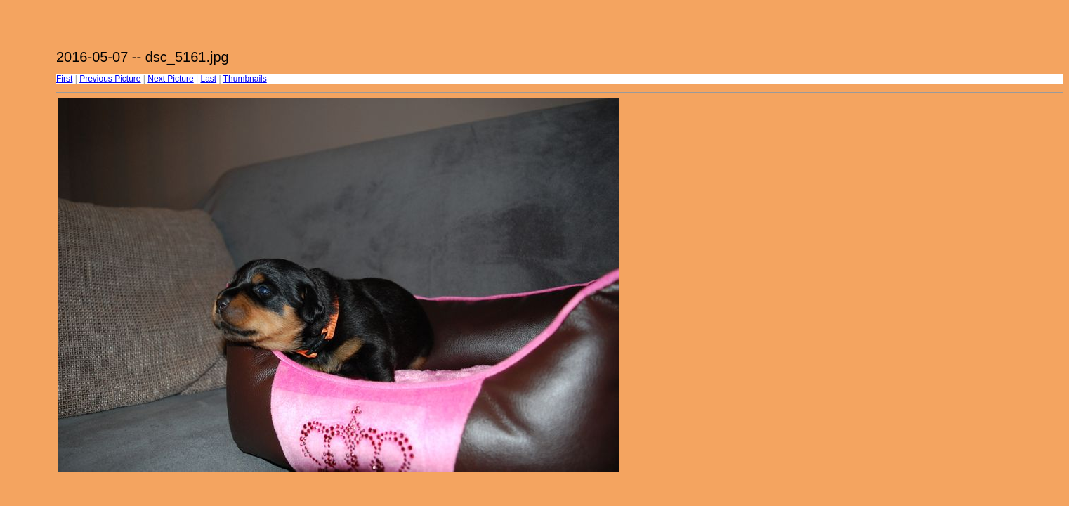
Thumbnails (245, 79)
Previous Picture (109, 79)
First (64, 79)
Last (208, 79)
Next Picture (170, 79)
